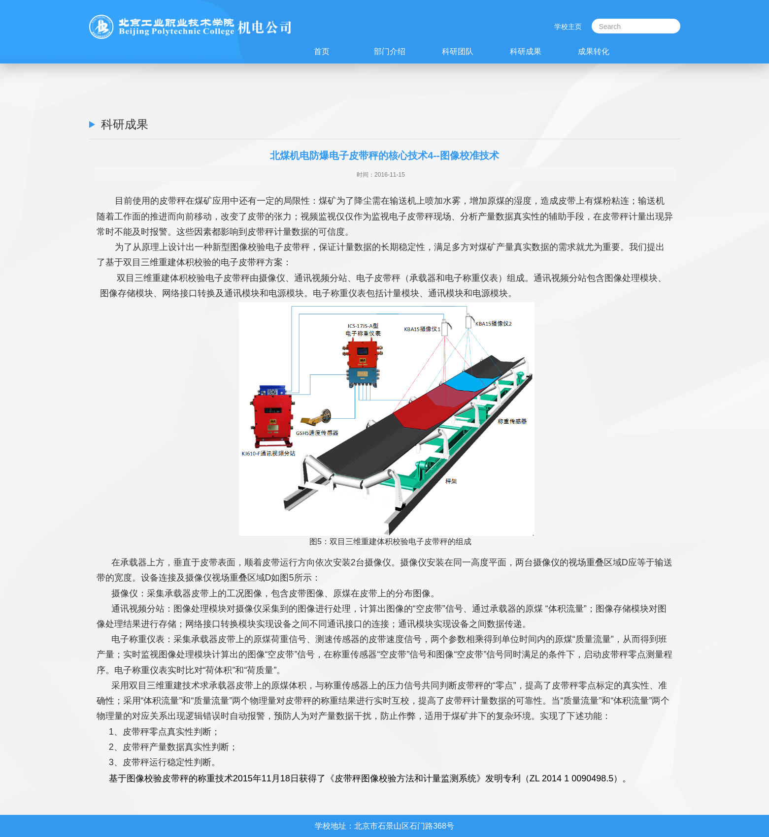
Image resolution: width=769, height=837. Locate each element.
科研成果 (525, 51)
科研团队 (457, 51)
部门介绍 (389, 51)
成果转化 (593, 51)
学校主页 (568, 27)
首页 (322, 51)
